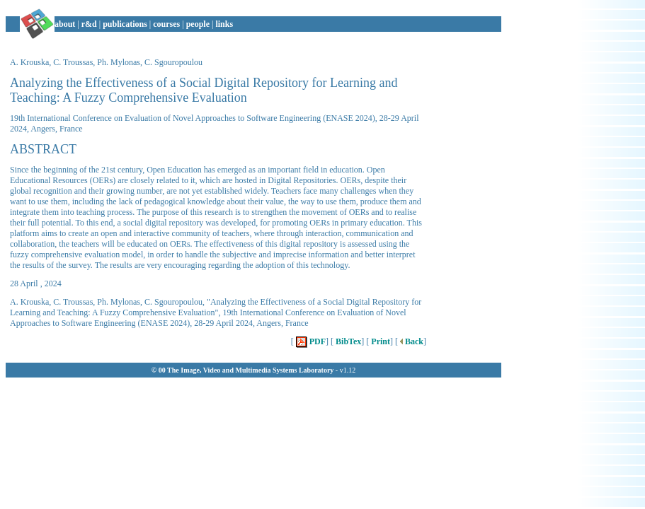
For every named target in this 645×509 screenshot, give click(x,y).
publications (125, 24)
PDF (310, 341)
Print (379, 341)
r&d (89, 24)
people (198, 24)
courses (166, 24)
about (65, 24)
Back (410, 341)
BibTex (347, 341)
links (224, 24)
